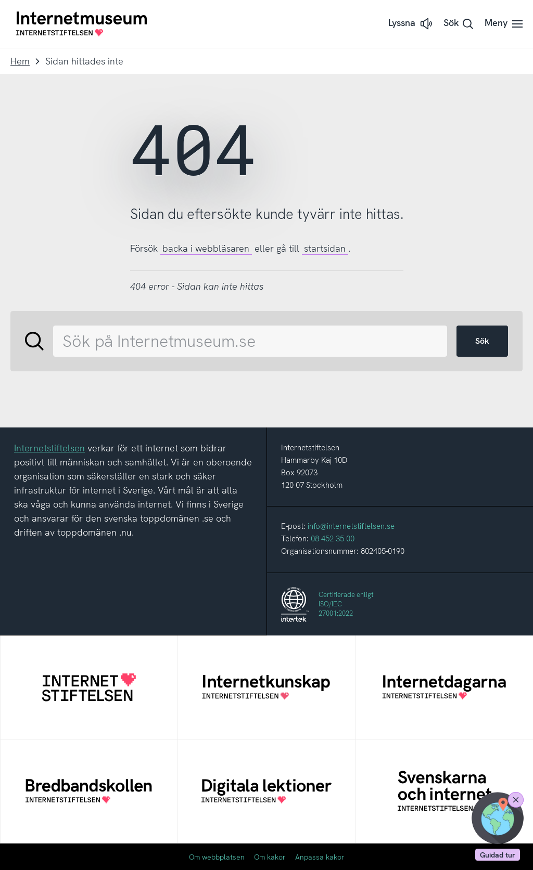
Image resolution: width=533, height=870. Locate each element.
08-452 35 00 (332, 539)
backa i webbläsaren (205, 248)
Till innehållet (0, 0)
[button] (411, 23)
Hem (20, 61)
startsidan (325, 248)
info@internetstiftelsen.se (351, 526)
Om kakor (270, 857)
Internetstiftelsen (49, 448)
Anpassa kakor (320, 857)
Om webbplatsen (217, 857)
